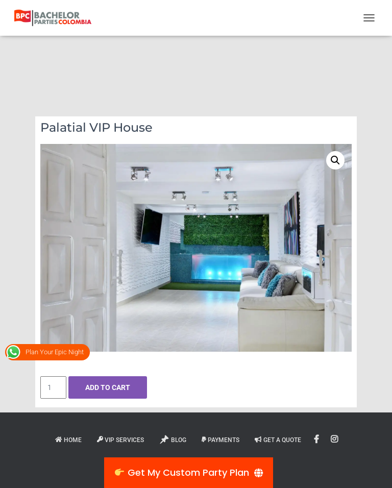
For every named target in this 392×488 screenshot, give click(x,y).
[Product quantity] (53, 387)
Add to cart (107, 387)
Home (68, 440)
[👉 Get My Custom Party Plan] (188, 472)
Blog (172, 439)
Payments (220, 440)
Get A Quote (278, 440)
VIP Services (120, 440)
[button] (335, 160)
